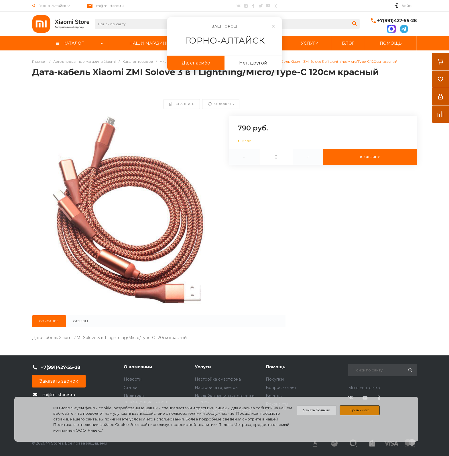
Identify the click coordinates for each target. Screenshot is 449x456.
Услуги (203, 366)
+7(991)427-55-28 (397, 20)
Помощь (275, 366)
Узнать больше (316, 410)
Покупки (275, 379)
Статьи (130, 387)
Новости (132, 379)
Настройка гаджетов (216, 387)
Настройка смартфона (218, 379)
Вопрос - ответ (281, 387)
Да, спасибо (196, 63)
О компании (138, 366)
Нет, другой (253, 63)
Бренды (274, 395)
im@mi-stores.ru (109, 5)
